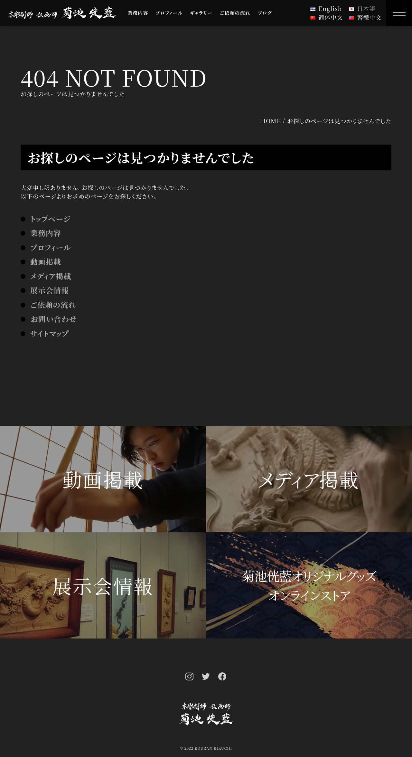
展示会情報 (49, 290)
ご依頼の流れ (235, 12)
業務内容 (137, 12)
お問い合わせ (53, 319)
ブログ (265, 12)
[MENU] (399, 13)
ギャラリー (201, 12)
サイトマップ (49, 333)
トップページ (50, 218)
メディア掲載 (50, 276)
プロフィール (169, 12)
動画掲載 (45, 261)
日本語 (366, 8)
